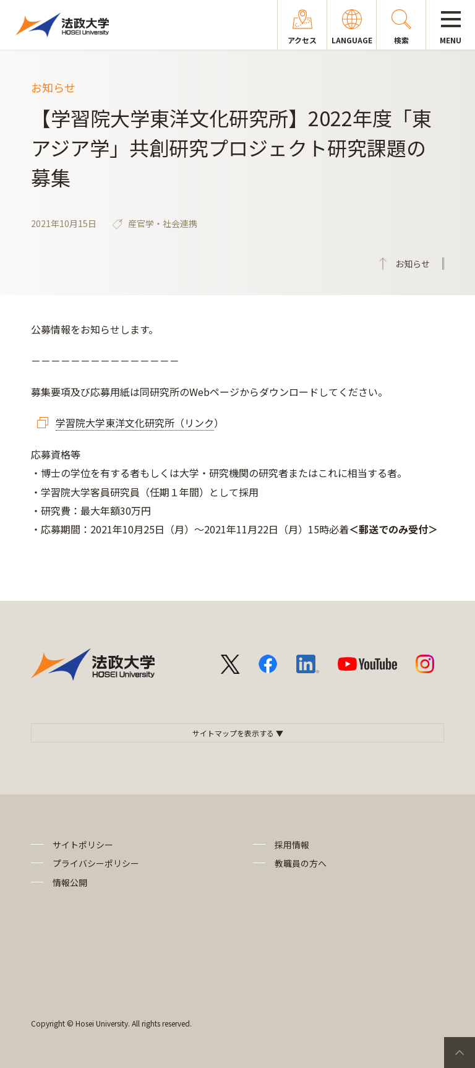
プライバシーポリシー (96, 863)
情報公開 (70, 882)
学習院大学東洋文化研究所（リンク (135, 422)
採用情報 (292, 844)
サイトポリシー (83, 844)
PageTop (459, 1052)
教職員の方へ (301, 863)
